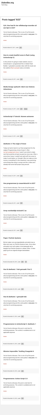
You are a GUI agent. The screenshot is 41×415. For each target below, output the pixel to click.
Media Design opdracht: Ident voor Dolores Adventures (19, 88)
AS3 (20, 47)
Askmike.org (7, 2)
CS (25, 261)
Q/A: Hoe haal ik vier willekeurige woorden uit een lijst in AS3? (20, 27)
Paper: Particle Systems (12, 238)
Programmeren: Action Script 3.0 (15, 379)
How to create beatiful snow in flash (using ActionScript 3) (19, 56)
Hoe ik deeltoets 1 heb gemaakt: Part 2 (17, 269)
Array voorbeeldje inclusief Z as (14, 211)
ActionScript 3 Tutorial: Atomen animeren (18, 116)
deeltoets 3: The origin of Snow (14, 144)
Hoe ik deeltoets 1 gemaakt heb (14, 297)
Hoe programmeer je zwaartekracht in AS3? (19, 183)
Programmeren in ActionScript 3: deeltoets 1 (19, 324)
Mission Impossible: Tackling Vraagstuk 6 (18, 351)
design (25, 108)
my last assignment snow (11, 152)
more (5, 40)
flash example (15, 68)
